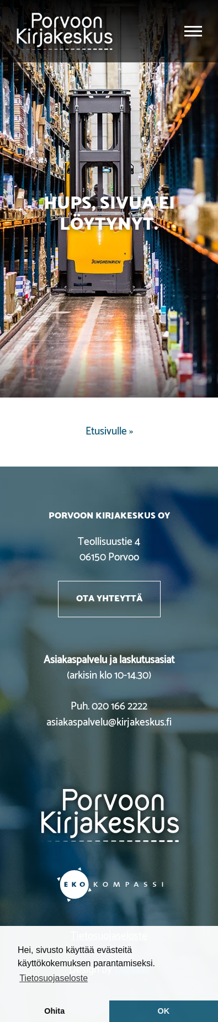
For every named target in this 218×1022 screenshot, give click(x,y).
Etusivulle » (109, 431)
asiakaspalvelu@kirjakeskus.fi (109, 722)
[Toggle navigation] (193, 31)
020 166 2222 (119, 706)
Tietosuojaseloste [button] (53, 978)
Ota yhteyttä (109, 598)
